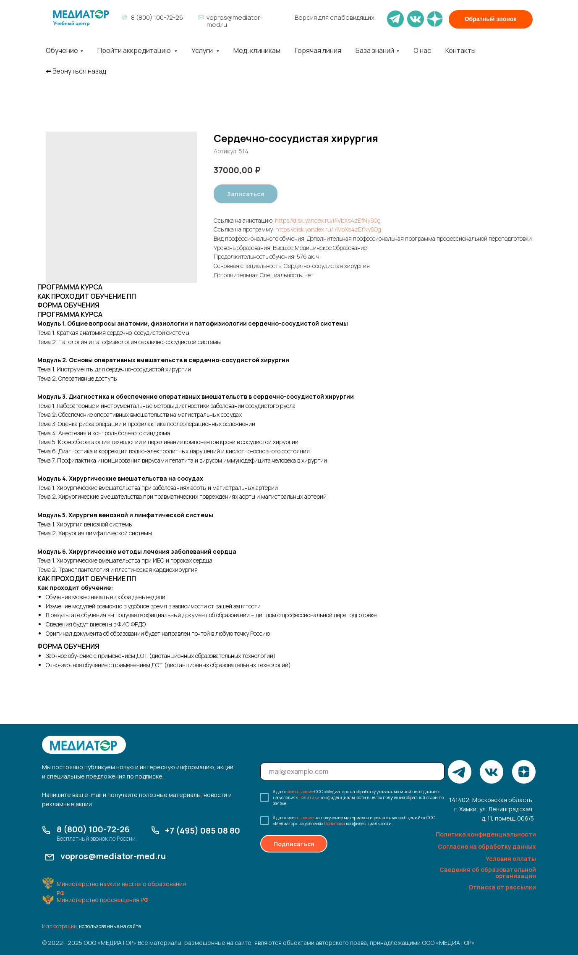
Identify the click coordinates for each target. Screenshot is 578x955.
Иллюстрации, (60, 926)
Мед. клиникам (256, 50)
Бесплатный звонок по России (96, 838)
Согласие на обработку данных (487, 846)
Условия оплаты (511, 859)
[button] (491, 19)
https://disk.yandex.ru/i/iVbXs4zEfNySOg (328, 220)
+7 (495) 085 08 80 (202, 830)
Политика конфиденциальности (486, 834)
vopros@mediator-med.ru (234, 21)
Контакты (460, 50)
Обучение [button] (62, 50)
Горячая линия (318, 50)
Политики (308, 797)
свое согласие (299, 792)
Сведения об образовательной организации (487, 873)
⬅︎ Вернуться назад (76, 71)
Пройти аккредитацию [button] (134, 50)
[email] (352, 771)
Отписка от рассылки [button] (502, 887)
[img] (81, 18)
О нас (422, 50)
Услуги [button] (202, 50)
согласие (304, 818)
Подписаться (294, 844)
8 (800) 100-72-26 (157, 17)
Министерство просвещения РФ (102, 900)
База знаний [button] (375, 50)
